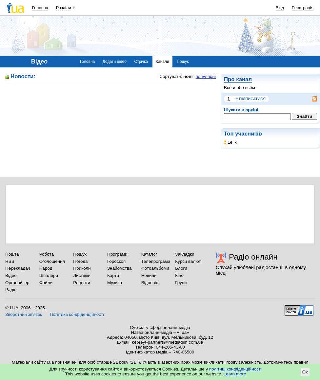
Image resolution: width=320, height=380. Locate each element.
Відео (11, 275)
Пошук (183, 61)
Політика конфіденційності (77, 314)
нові (187, 76)
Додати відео (115, 61)
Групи (181, 282)
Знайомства (119, 268)
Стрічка (141, 61)
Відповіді (150, 282)
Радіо (10, 289)
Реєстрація (302, 7)
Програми (117, 254)
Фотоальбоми (155, 268)
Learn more (235, 373)
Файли (46, 282)
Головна (40, 7)
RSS (9, 261)
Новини (149, 275)
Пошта (12, 254)
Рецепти (81, 282)
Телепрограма (155, 261)
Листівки (81, 275)
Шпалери (48, 275)
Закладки (184, 254)
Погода (80, 261)
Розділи (63, 7)
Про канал (238, 79)
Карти (113, 275)
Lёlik (230, 142)
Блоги (181, 268)
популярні (206, 76)
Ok (305, 372)
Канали (162, 61)
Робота (46, 254)
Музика (114, 282)
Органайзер (17, 282)
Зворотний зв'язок (23, 314)
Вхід (280, 7)
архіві (252, 109)
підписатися (251, 99)
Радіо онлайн (253, 256)
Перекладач (17, 268)
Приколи (81, 268)
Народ (45, 268)
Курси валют (188, 261)
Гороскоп (116, 261)
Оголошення (52, 261)
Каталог (149, 254)
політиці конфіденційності (235, 369)
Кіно (179, 275)
